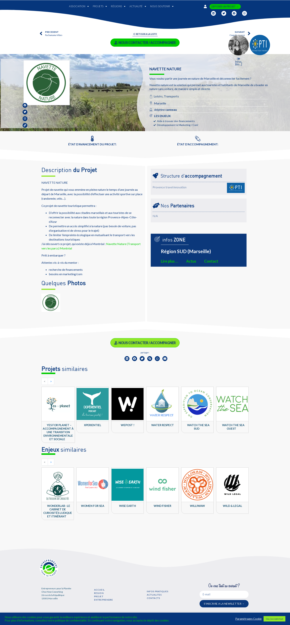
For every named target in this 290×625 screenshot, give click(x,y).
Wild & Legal (232, 505)
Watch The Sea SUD (198, 426)
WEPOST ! (127, 425)
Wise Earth (127, 505)
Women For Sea (92, 505)
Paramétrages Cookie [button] (248, 618)
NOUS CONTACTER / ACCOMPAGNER (145, 43)
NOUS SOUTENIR (161, 6)
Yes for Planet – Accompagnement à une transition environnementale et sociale (58, 432)
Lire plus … (169, 261)
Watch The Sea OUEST (233, 426)
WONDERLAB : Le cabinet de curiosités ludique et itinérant (57, 511)
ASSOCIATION (79, 6)
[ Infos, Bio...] (238, 61)
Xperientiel (92, 425)
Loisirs (158, 96)
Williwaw (197, 505)
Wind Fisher (162, 505)
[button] (126, 358)
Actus (191, 261)
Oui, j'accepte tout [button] (274, 619)
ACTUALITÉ (137, 6)
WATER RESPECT (162, 425)
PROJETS (100, 6)
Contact (211, 261)
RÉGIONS (118, 6)
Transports (171, 96)
